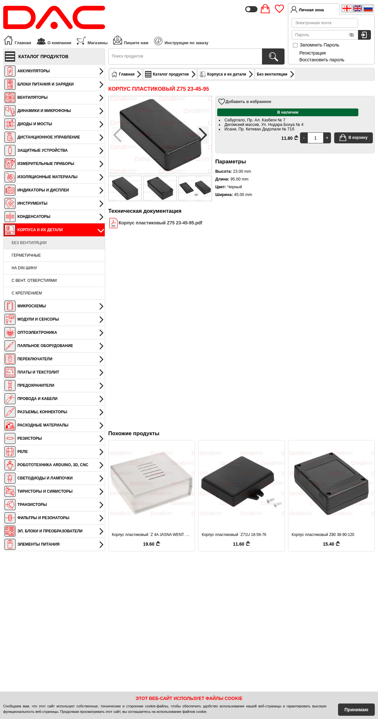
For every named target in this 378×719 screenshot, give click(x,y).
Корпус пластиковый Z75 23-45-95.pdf (155, 223)
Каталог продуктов (170, 74)
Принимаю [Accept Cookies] (356, 709)
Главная (17, 40)
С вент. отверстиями (34, 280)
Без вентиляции (29, 243)
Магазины (92, 40)
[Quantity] (315, 137)
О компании (53, 40)
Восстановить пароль (321, 59)
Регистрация (312, 53)
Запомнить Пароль (316, 44)
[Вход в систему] (364, 35)
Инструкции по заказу (181, 41)
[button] (203, 135)
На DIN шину (24, 268)
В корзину (353, 137)
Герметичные (26, 255)
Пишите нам (130, 40)
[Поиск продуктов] (273, 56)
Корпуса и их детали (226, 74)
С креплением (27, 293)
